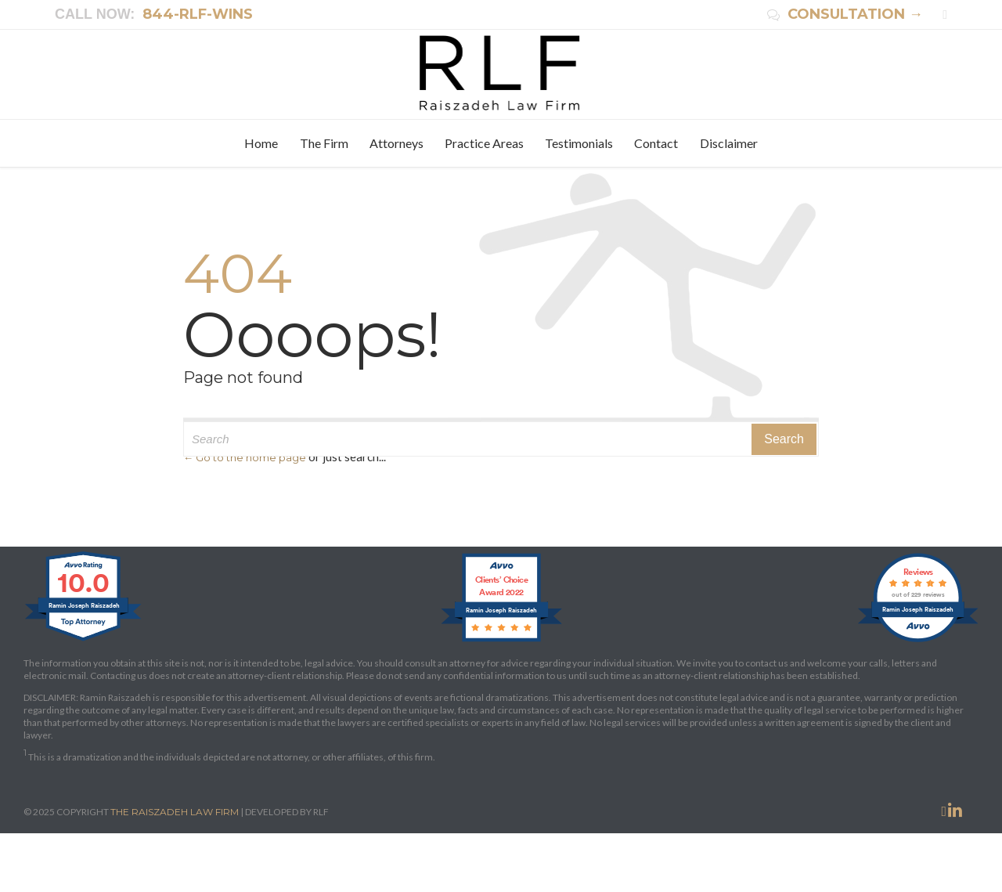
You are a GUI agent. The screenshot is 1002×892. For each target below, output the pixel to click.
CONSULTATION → (845, 14)
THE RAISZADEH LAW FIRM (174, 812)
